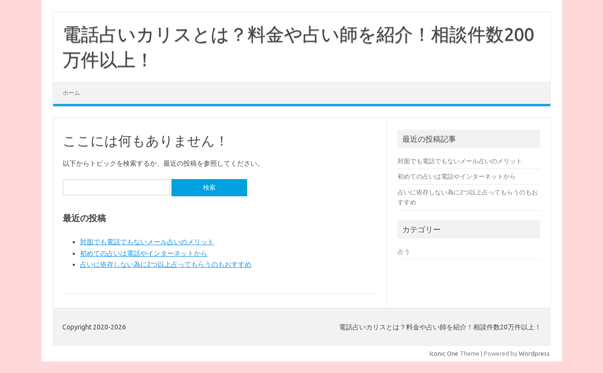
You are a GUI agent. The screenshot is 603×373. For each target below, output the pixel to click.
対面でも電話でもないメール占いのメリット (147, 242)
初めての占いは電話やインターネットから (143, 253)
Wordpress (534, 353)
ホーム (71, 93)
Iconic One (444, 353)
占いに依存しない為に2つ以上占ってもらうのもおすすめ (165, 264)
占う (404, 251)
